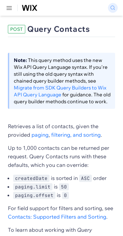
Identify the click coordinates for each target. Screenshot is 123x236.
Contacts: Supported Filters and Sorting (57, 216)
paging (40, 134)
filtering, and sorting (76, 134)
